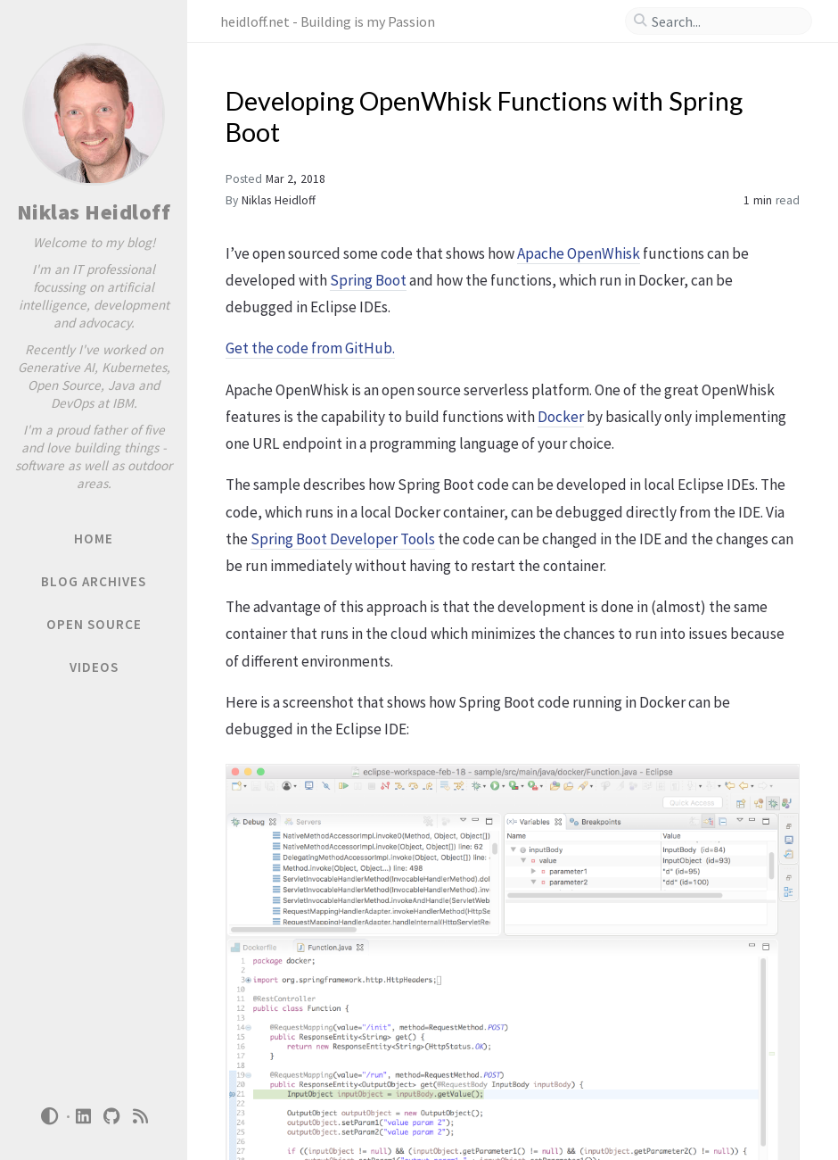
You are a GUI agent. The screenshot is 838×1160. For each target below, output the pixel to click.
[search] (725, 21)
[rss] (141, 1117)
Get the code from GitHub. (310, 348)
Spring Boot (368, 280)
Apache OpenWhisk (578, 253)
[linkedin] (84, 1117)
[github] (112, 1117)
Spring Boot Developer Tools (343, 539)
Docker (561, 417)
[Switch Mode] (49, 1116)
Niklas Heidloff (94, 212)
